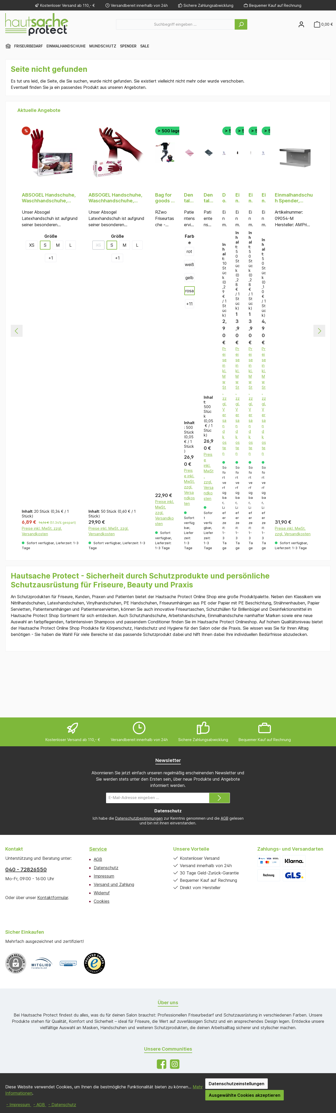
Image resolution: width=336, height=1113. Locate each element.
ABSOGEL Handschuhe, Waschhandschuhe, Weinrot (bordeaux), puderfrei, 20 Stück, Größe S (49, 198)
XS (31, 245)
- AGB (39, 1104)
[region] (168, 361)
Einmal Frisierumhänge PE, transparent (251, 198)
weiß (189, 264)
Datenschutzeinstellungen (236, 1083)
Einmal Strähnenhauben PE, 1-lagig (264, 198)
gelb (189, 277)
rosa (189, 290)
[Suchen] (241, 24)
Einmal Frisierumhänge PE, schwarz (237, 198)
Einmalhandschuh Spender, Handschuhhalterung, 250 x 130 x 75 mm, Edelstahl (294, 198)
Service (98, 849)
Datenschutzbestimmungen (139, 818)
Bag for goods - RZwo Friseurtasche (164, 198)
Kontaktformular (52, 897)
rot (189, 251)
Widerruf (102, 892)
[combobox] (175, 24)
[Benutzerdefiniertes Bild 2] (68, 963)
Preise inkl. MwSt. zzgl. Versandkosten (42, 589)
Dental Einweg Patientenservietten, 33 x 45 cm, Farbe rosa (189, 198)
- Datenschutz (62, 1104)
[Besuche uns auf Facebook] (161, 1064)
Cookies (101, 901)
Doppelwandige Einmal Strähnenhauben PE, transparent (224, 198)
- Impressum (18, 1104)
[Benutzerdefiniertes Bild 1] (42, 963)
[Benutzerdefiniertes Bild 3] (94, 963)
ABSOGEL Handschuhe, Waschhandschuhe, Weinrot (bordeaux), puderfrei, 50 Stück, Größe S (115, 198)
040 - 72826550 (26, 869)
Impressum (104, 876)
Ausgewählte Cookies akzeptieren (244, 1095)
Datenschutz (106, 867)
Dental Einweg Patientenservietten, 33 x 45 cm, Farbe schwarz (208, 198)
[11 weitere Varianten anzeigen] (189, 303)
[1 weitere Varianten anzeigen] (50, 258)
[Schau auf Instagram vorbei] (175, 1064)
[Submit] (219, 798)
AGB (224, 818)
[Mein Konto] (301, 24)
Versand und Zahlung (114, 884)
